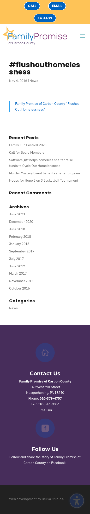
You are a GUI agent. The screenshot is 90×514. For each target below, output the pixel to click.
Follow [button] (45, 17)
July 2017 (16, 259)
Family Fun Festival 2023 (28, 145)
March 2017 (18, 273)
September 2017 (21, 251)
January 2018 (19, 244)
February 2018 (20, 236)
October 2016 (19, 288)
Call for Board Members (26, 152)
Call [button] (32, 5)
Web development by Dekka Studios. (36, 499)
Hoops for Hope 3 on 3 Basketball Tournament (43, 180)
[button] (82, 36)
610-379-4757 (51, 398)
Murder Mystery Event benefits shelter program (44, 173)
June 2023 (17, 214)
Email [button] (57, 5)
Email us (45, 410)
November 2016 (21, 281)
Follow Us (45, 449)
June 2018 (17, 229)
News (34, 81)
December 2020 (21, 221)
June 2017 (17, 266)
